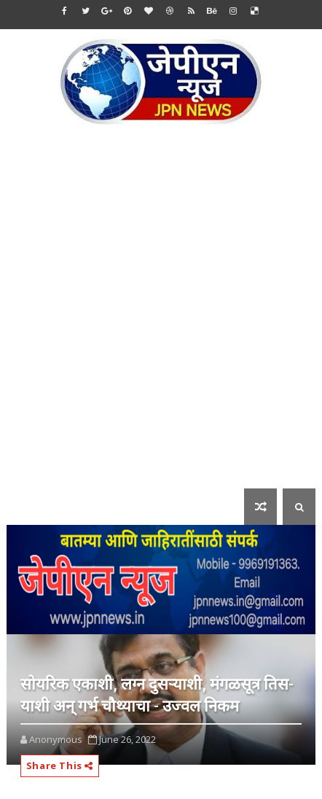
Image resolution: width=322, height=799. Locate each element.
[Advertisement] (161, 317)
